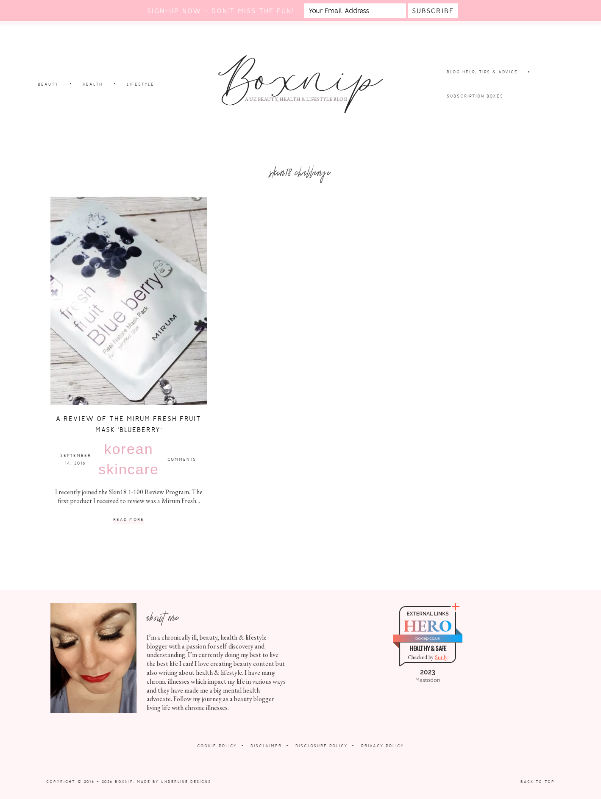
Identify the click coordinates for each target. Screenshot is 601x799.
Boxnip (124, 781)
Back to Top (537, 781)
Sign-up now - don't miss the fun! (220, 10)
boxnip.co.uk (427, 638)
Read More (128, 520)
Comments (181, 459)
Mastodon (427, 680)
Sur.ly (441, 657)
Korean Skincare (128, 459)
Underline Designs (186, 781)
